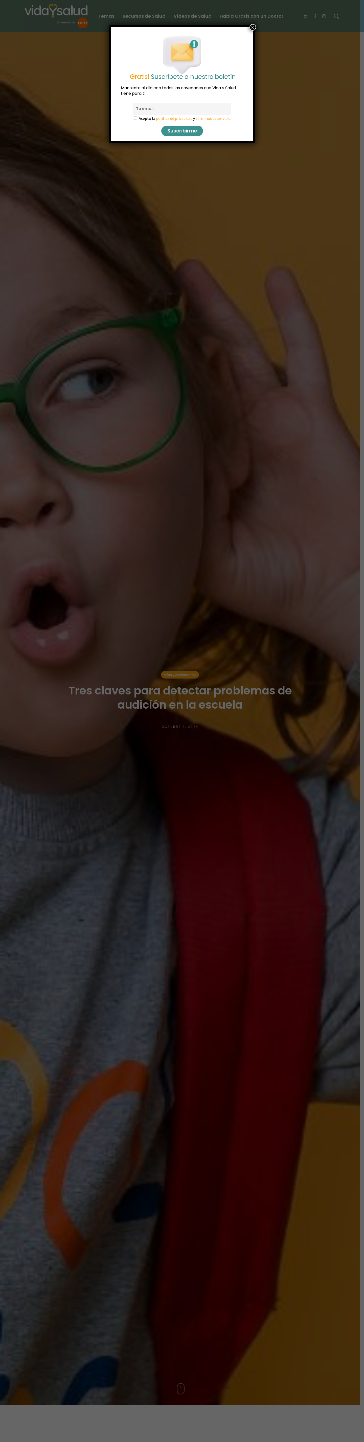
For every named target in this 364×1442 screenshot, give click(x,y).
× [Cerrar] (253, 27)
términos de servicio (213, 118)
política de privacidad (174, 118)
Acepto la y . (185, 118)
